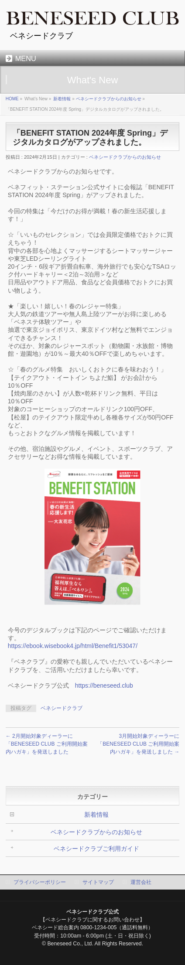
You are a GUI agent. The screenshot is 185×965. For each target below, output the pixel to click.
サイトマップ (98, 882)
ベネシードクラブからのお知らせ (108, 98)
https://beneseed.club (104, 685)
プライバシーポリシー (40, 882)
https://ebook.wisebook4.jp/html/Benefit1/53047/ (72, 645)
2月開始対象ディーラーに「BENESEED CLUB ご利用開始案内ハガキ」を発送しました (47, 744)
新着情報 (62, 98)
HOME (12, 98)
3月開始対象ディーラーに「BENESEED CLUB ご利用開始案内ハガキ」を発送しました (138, 744)
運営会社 (140, 882)
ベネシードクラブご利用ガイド (96, 848)
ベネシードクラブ (61, 708)
